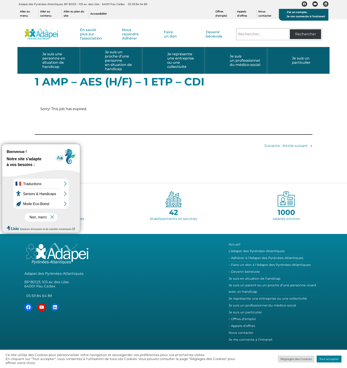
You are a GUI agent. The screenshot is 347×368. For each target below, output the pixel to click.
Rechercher (305, 34)
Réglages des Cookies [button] (296, 359)
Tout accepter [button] (329, 359)
